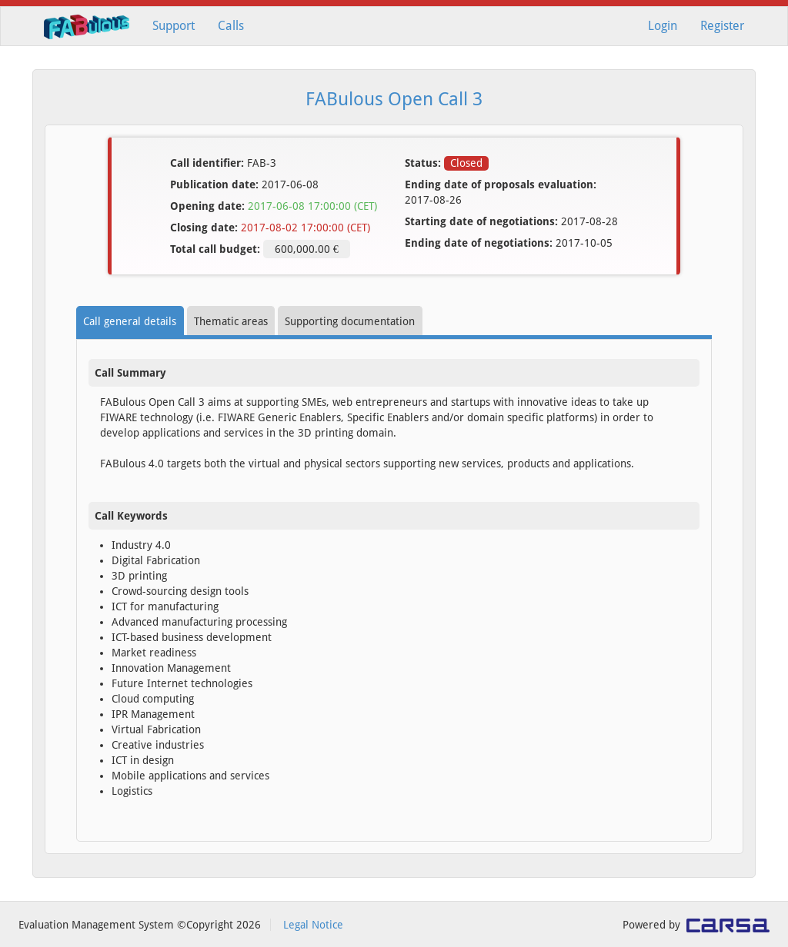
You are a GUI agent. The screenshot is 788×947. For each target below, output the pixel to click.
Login (662, 25)
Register (722, 25)
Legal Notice (313, 925)
